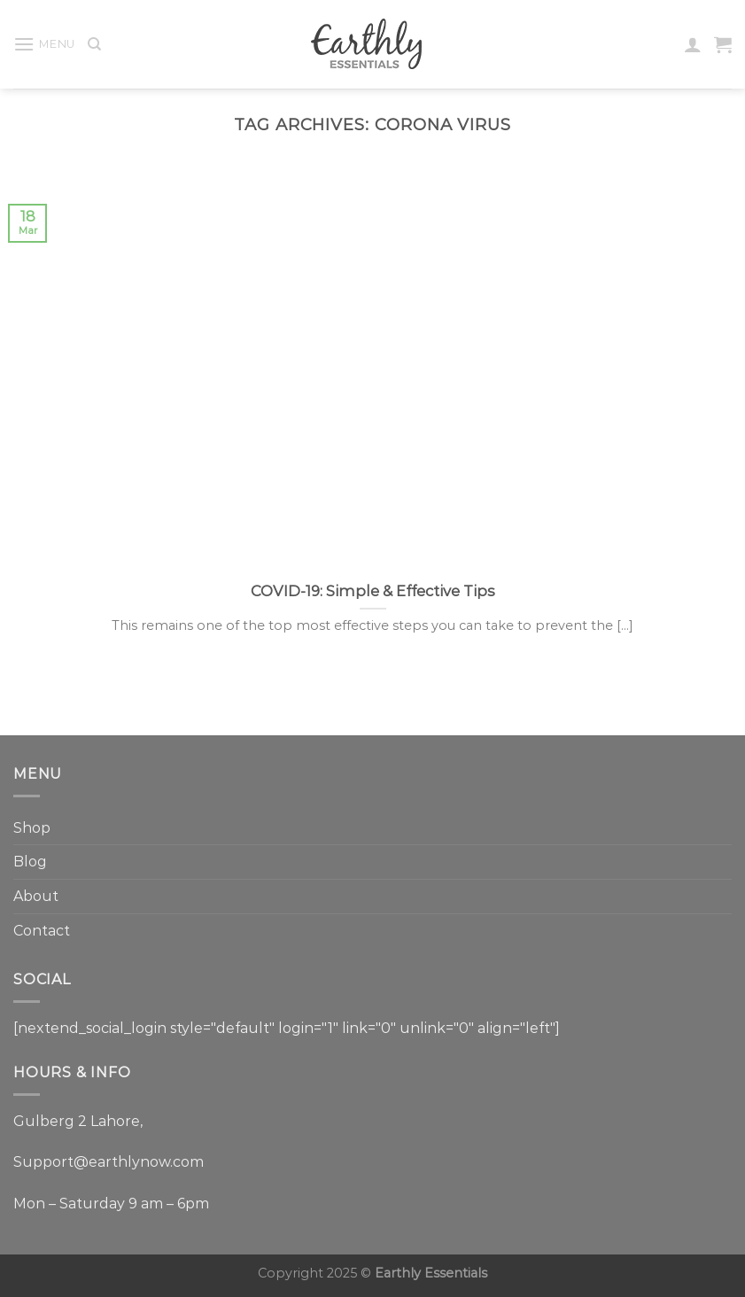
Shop (31, 827)
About (35, 896)
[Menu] (44, 44)
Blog (30, 861)
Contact (41, 930)
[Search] (94, 44)
